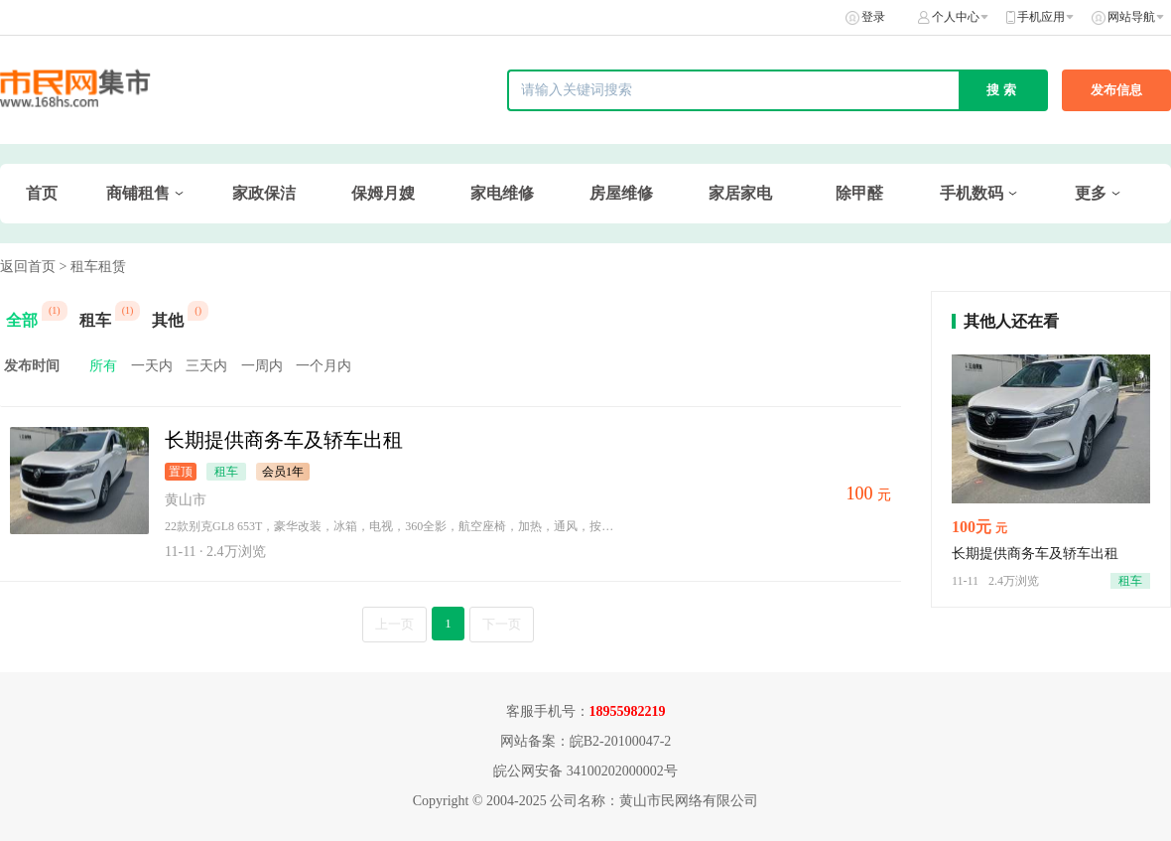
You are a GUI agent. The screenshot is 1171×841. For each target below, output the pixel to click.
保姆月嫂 (383, 193)
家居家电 (740, 193)
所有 (103, 365)
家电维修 (502, 193)
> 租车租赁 (93, 266)
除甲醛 (859, 193)
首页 (42, 193)
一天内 (152, 365)
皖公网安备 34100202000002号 (585, 771)
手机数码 (971, 193)
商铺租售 (138, 193)
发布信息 (1116, 89)
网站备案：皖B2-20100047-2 (586, 741)
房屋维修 (621, 193)
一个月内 (323, 365)
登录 (873, 17)
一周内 (262, 365)
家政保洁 (264, 193)
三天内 (206, 365)
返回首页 (28, 266)
